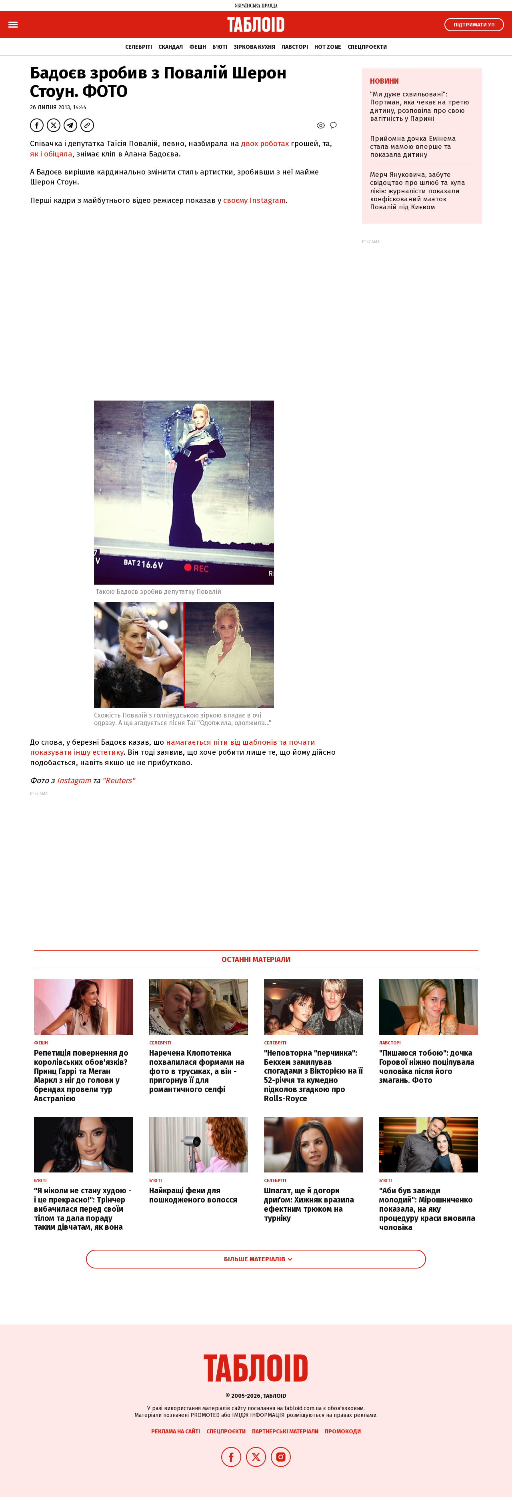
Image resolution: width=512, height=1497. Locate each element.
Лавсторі (295, 47)
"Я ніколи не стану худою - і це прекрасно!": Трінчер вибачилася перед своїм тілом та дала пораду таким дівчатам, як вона (83, 1209)
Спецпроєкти (367, 47)
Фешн (197, 47)
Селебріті (138, 47)
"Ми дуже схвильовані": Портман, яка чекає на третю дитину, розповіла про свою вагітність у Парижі (419, 106)
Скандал (170, 47)
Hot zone (327, 47)
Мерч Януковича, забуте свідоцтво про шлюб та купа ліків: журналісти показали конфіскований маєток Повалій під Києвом (417, 191)
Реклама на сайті (175, 1431)
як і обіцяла (51, 153)
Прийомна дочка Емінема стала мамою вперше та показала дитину (413, 146)
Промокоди (343, 1431)
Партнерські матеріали (285, 1431)
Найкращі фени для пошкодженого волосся (193, 1195)
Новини (384, 81)
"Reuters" (118, 780)
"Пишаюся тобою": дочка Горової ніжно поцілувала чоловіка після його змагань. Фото (426, 1066)
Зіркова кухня (254, 47)
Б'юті (219, 47)
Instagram (74, 780)
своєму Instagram (254, 200)
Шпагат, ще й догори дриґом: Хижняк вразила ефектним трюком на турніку (309, 1204)
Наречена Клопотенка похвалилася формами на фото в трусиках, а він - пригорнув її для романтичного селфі (196, 1071)
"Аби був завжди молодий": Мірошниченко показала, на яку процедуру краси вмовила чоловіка (427, 1209)
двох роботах (265, 143)
